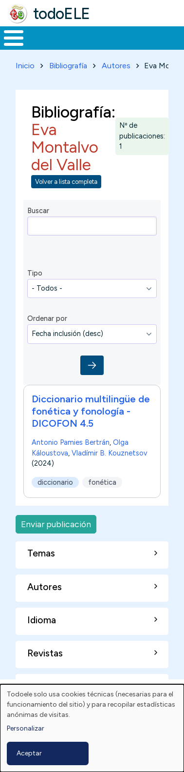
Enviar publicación (56, 524)
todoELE (61, 13)
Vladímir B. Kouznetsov (109, 452)
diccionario (55, 481)
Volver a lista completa (66, 181)
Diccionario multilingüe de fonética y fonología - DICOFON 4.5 (91, 411)
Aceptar (29, 753)
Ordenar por (47, 318)
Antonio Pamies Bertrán (71, 442)
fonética (102, 481)
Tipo (34, 273)
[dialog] (92, 728)
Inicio (25, 65)
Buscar (38, 210)
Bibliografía (68, 65)
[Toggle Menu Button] (13, 38)
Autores (116, 65)
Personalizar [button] (25, 728)
